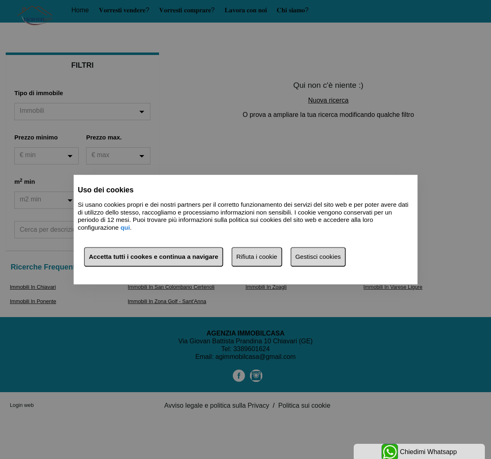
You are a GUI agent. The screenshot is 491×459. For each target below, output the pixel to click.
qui (125, 227)
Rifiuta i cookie (256, 256)
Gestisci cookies (318, 256)
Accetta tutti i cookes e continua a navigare (153, 256)
